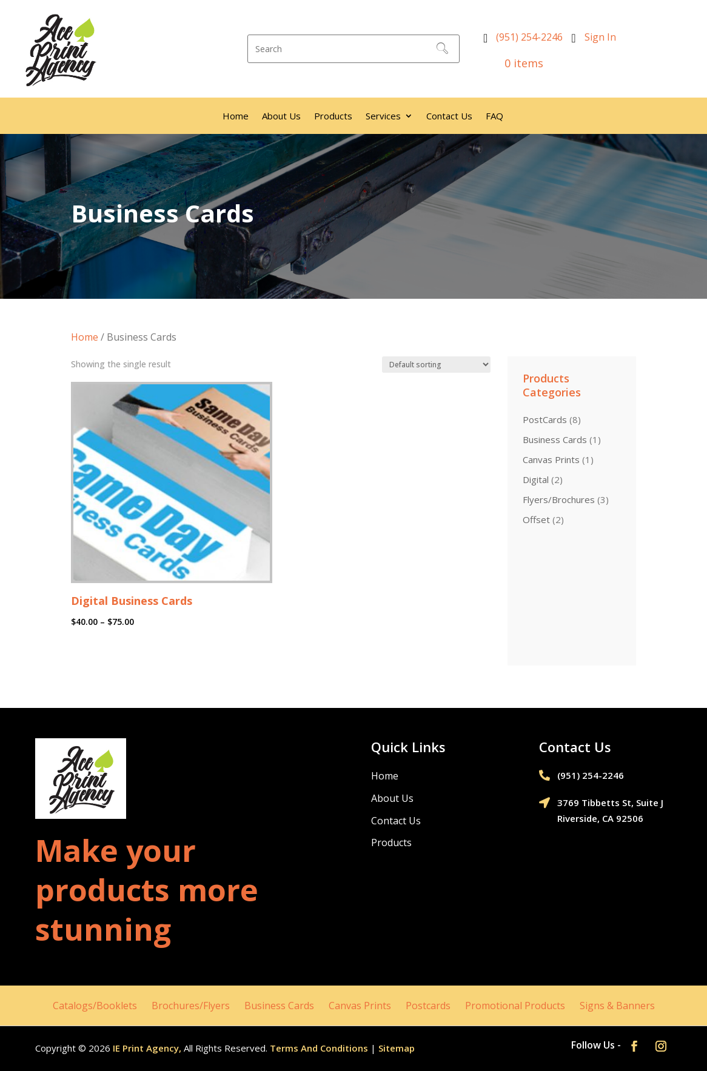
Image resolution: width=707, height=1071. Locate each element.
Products (333, 117)
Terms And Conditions (319, 1048)
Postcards (428, 1005)
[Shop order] (436, 364)
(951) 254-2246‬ (529, 37)
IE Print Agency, (147, 1048)
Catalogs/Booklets (95, 1005)
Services (383, 117)
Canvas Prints (360, 1005)
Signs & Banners (617, 1005)
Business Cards (279, 1005)
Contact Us (449, 117)
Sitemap (396, 1048)
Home (236, 117)
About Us (281, 117)
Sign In (600, 37)
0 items (516, 63)
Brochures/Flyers (191, 1005)
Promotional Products (515, 1005)
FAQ (494, 117)
